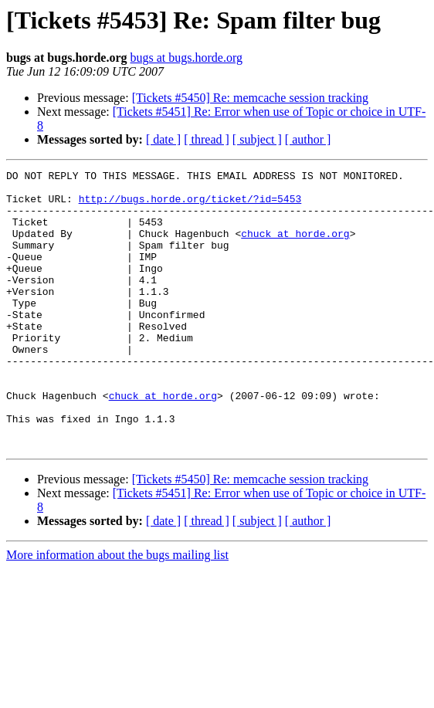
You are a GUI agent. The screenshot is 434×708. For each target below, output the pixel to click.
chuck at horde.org (295, 247)
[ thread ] (206, 139)
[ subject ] (257, 139)
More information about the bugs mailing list (117, 610)
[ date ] (163, 139)
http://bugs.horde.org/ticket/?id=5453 (190, 205)
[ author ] (308, 139)
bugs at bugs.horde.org (186, 57)
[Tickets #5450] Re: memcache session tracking (250, 97)
